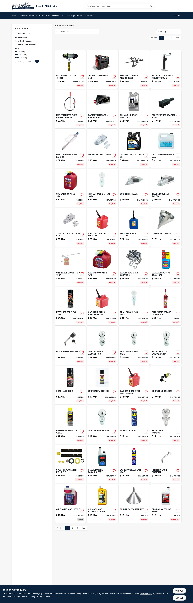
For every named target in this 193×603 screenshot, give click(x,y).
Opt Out (179, 598)
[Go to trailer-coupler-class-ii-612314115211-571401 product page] (70, 227)
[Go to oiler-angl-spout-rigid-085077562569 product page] (70, 266)
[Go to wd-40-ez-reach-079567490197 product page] (134, 424)
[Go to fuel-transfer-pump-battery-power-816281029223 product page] (70, 109)
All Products (22, 37)
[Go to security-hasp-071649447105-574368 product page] (70, 385)
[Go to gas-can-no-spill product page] (102, 266)
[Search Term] (119, 6)
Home (14, 16)
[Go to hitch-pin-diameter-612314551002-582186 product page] (165, 464)
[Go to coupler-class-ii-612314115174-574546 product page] (102, 148)
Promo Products (24, 33)
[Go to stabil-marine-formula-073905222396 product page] (102, 464)
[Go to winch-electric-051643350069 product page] (70, 69)
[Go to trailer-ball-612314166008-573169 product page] (134, 345)
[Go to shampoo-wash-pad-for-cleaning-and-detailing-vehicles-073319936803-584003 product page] (102, 227)
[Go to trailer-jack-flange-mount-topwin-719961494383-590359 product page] (165, 69)
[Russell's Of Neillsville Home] (23, 6)
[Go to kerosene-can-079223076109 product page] (134, 227)
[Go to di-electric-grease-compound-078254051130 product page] (165, 306)
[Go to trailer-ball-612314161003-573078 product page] (165, 424)
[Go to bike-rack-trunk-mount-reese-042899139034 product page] (134, 69)
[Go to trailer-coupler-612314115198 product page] (165, 188)
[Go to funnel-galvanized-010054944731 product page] (134, 503)
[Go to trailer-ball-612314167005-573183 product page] (165, 345)
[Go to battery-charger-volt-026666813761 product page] (102, 109)
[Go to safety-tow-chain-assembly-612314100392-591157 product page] (134, 266)
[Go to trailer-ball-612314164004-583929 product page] (102, 424)
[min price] (19, 61)
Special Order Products (27, 44)
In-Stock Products (25, 41)
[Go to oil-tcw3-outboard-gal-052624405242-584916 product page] (165, 148)
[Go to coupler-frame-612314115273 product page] (134, 188)
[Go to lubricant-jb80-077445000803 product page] (102, 385)
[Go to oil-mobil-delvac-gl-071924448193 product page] (134, 148)
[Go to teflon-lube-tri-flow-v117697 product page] (70, 306)
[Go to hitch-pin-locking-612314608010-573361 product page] (70, 345)
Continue (179, 591)
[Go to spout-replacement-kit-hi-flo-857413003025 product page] (70, 464)
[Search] (151, 6)
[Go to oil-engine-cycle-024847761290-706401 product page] (70, 503)
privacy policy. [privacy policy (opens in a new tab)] (145, 593)
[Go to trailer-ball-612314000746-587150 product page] (134, 306)
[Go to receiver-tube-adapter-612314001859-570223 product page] (165, 109)
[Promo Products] (16, 33)
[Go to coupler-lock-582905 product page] (165, 385)
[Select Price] (37, 61)
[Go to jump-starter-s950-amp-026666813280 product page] (102, 69)
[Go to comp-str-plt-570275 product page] (134, 464)
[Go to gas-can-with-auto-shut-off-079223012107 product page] (134, 385)
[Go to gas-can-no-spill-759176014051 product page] (70, 188)
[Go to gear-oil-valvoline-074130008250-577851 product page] (165, 503)
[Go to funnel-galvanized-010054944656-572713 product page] (165, 227)
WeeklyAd (89, 16)
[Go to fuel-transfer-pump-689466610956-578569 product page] (70, 148)
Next (177, 38)
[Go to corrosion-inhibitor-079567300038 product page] (70, 424)
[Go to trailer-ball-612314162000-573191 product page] (102, 345)
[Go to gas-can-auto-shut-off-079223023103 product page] (102, 306)
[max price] (30, 61)
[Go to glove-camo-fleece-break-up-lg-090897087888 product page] (102, 503)
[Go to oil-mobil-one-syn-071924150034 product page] (134, 109)
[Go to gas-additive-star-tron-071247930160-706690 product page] (165, 266)
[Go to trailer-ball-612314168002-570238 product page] (102, 188)
